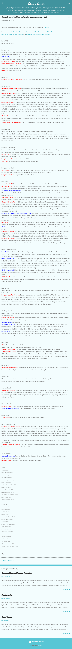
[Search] (69, 4)
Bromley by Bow (7, 595)
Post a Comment (8, 560)
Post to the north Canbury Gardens (12, 34)
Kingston (46, 27)
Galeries (40, 645)
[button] (69, 17)
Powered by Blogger (36, 642)
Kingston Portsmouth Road (43, 32)
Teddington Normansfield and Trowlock (38, 34)
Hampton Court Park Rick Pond (22, 32)
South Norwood (7, 617)
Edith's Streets (36, 4)
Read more (66, 589)
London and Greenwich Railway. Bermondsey (16, 573)
